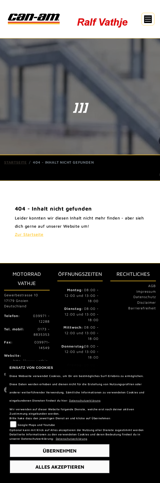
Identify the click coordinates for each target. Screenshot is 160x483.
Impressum (146, 291)
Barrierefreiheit (142, 308)
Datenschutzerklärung (85, 400)
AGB (152, 286)
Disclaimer (146, 302)
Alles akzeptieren (59, 467)
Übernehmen (60, 451)
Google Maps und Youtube (36, 424)
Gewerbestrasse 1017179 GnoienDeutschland (21, 300)
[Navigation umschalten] (148, 19)
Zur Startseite (29, 234)
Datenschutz (144, 297)
